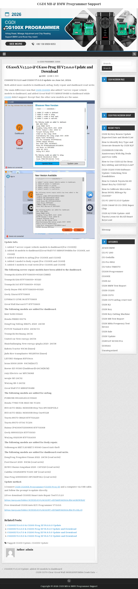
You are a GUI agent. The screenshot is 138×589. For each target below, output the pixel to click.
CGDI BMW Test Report (114, 285)
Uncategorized (110, 350)
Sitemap (106, 229)
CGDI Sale (107, 331)
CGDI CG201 (108, 290)
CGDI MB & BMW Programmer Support (69, 4)
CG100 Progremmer (47, 61)
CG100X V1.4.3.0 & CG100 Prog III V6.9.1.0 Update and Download (41, 529)
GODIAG (106, 346)
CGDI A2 (106, 281)
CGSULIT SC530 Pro (112, 341)
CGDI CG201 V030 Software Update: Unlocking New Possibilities (116, 173)
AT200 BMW (108, 248)
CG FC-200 (107, 252)
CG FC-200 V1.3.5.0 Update (115, 200)
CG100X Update (40, 543)
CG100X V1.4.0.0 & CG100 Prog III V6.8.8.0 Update (34, 525)
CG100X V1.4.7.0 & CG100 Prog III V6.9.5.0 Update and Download (42, 532)
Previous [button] (5, 29)
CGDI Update (108, 336)
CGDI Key (107, 309)
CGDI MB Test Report (113, 319)
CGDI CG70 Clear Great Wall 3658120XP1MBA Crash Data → (67, 572)
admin (43, 76)
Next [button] (133, 29)
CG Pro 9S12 (108, 262)
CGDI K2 (106, 304)
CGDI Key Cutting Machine (116, 314)
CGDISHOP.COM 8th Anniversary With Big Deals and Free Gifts (116, 153)
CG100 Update (23, 543)
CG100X (57, 61)
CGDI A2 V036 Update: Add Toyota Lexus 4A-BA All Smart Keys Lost (117, 216)
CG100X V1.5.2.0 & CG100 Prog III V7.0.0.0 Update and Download (49, 69)
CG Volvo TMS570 (111, 267)
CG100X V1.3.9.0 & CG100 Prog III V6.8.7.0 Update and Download (42, 536)
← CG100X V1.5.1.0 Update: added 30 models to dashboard (32, 569)
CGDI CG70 (108, 295)
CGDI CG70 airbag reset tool (116, 300)
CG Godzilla (108, 257)
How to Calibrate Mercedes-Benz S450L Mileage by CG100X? (116, 192)
